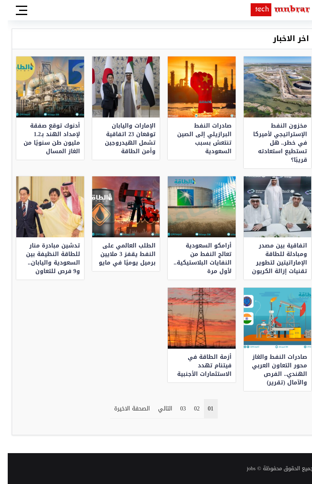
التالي (157, 408)
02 (189, 408)
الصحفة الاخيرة (124, 408)
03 (175, 408)
